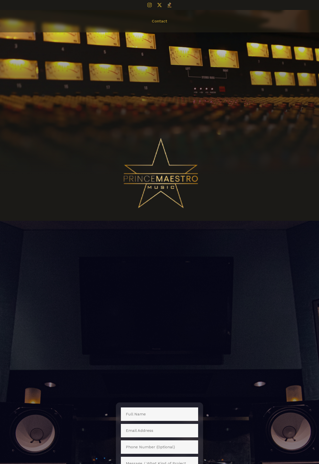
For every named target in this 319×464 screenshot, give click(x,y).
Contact (159, 21)
